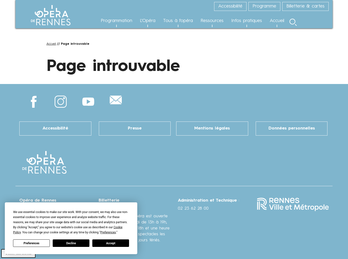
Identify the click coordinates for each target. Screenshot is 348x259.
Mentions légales (212, 128)
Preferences (32, 243)
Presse (135, 128)
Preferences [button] (108, 232)
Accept (110, 243)
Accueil (51, 44)
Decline (71, 243)
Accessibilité (55, 128)
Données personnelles (291, 128)
